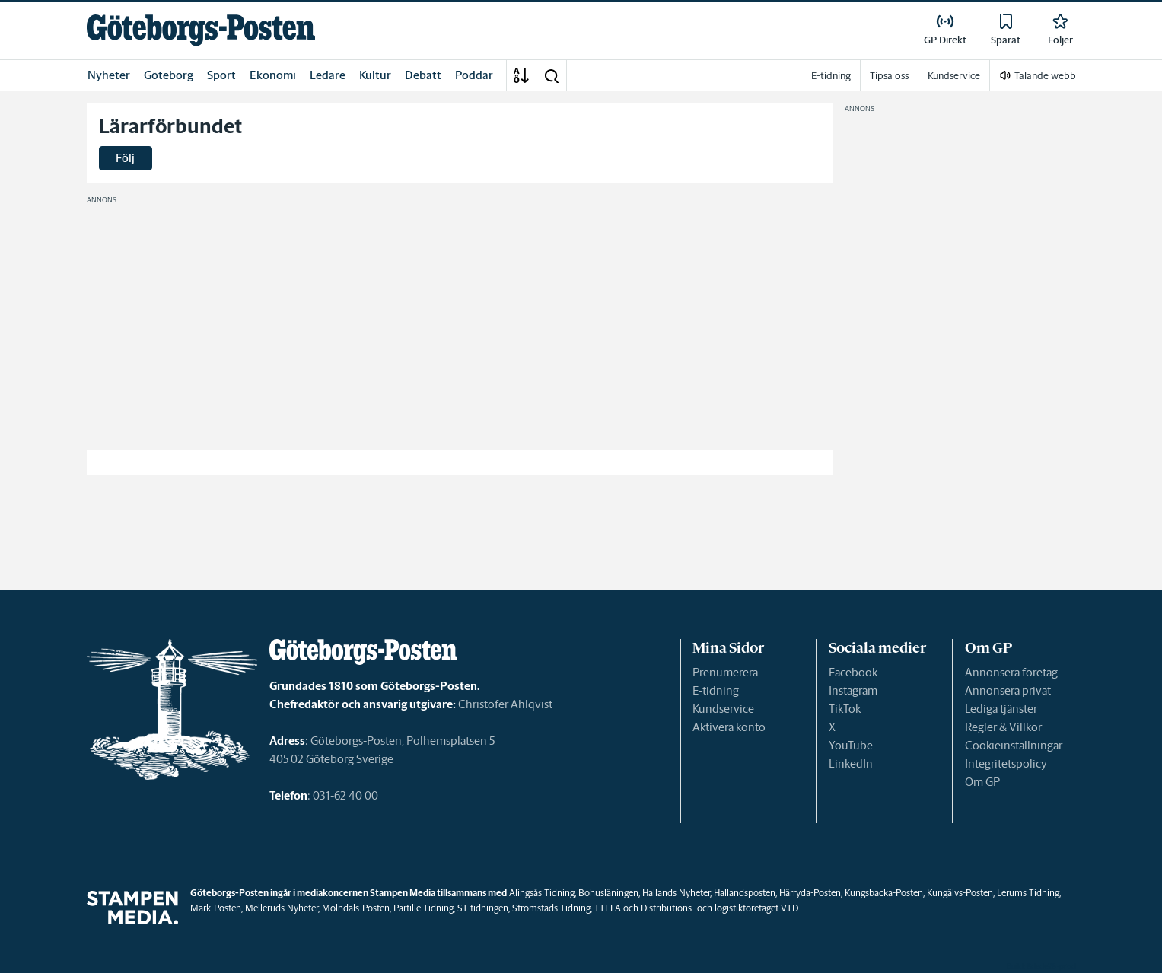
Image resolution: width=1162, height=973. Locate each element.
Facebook (853, 672)
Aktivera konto (729, 727)
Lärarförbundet (170, 126)
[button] (551, 75)
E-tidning (715, 690)
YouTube (851, 745)
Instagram (853, 690)
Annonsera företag (1011, 672)
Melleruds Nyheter (281, 908)
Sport (221, 75)
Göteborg (168, 75)
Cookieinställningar (1013, 745)
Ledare (327, 75)
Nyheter (109, 75)
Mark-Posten (215, 908)
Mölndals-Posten (356, 908)
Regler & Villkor (1003, 727)
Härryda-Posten (810, 892)
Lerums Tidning (1028, 892)
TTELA (607, 908)
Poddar (474, 75)
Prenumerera (725, 672)
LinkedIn (851, 763)
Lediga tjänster (1001, 708)
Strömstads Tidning (551, 908)
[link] (201, 30)
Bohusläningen (608, 892)
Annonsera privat (1008, 690)
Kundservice (723, 708)
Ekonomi (273, 75)
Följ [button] (125, 158)
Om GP (982, 781)
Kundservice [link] (954, 75)
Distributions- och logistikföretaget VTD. (720, 908)
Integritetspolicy (1006, 763)
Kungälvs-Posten (960, 892)
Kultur (375, 75)
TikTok (845, 708)
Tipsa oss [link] (889, 75)
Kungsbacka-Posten (884, 892)
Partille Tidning (423, 908)
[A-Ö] (521, 75)
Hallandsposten (744, 892)
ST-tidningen (482, 908)
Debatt (423, 75)
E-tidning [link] (831, 75)
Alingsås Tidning (542, 892)
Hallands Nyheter (676, 892)
